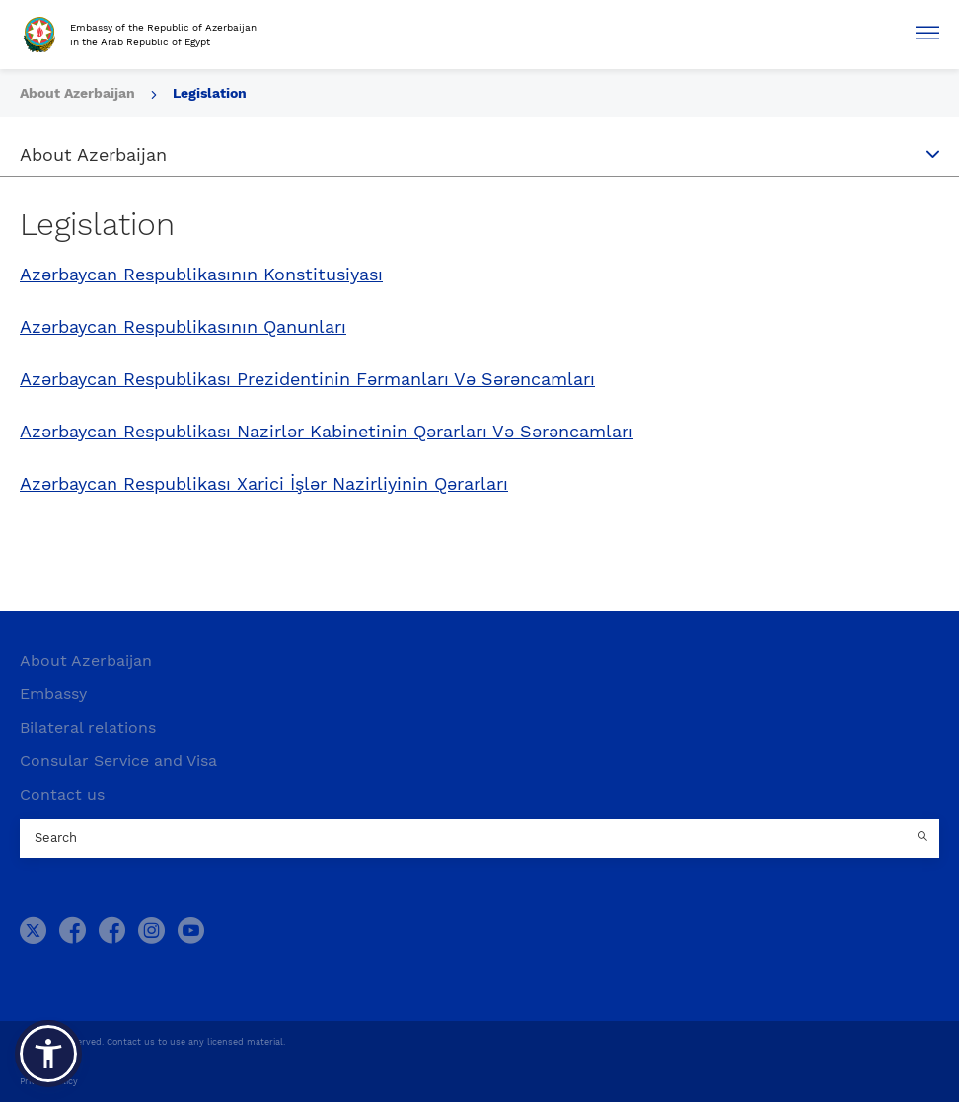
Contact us (62, 794)
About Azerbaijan (79, 93)
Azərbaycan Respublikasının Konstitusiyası (201, 274)
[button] (48, 1053)
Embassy (53, 693)
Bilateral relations (88, 727)
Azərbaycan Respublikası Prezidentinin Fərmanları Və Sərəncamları (307, 379)
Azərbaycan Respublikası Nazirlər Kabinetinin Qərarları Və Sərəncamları (326, 431)
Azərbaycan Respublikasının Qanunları (183, 327)
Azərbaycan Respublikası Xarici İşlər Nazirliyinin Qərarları (264, 484)
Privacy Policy (49, 1081)
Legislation (210, 93)
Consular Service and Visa (118, 760)
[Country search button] (924, 838)
